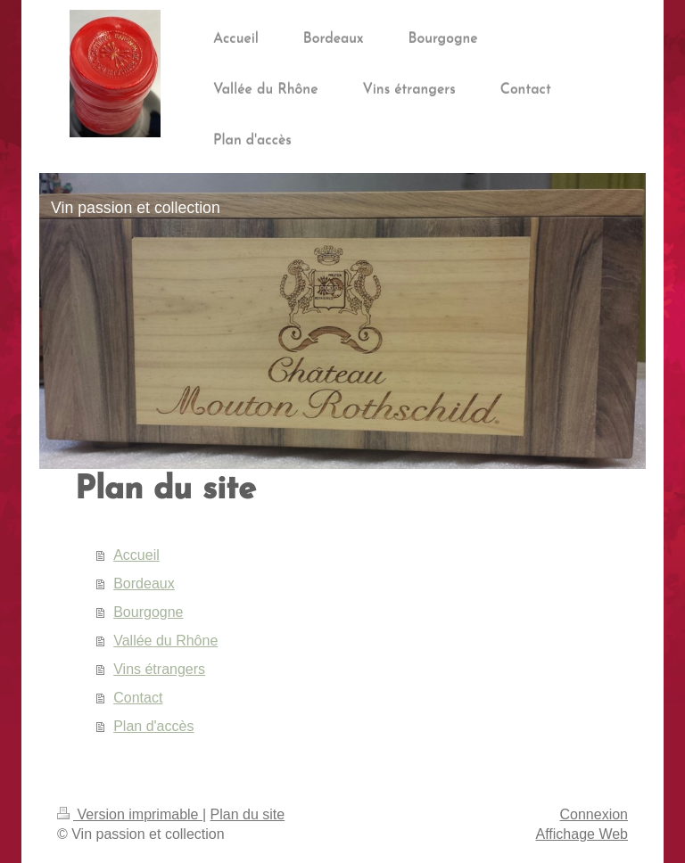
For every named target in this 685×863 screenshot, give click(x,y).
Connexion (594, 814)
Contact (137, 697)
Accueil (136, 555)
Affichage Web (582, 834)
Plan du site (247, 814)
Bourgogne (148, 612)
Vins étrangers (159, 669)
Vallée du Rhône (165, 640)
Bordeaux (144, 583)
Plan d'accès (153, 726)
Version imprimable (129, 814)
